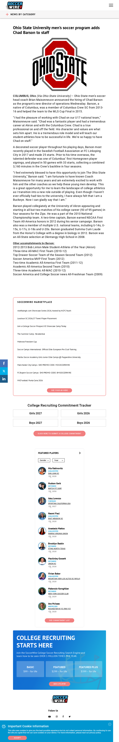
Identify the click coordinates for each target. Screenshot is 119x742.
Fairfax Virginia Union (58, 534)
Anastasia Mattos (56, 528)
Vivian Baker (54, 573)
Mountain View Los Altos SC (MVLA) (64, 579)
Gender (43, 460)
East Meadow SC (55, 519)
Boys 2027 (35, 422)
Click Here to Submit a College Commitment (59, 434)
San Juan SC (53, 473)
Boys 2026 (83, 422)
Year (56, 460)
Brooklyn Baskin (56, 543)
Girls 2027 (35, 413)
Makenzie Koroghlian (58, 588)
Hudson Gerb (54, 483)
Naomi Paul (54, 513)
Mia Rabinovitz (55, 468)
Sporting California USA (59, 504)
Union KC (52, 564)
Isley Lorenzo (54, 498)
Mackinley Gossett (57, 558)
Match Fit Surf (55, 488)
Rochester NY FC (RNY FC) (59, 609)
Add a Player (59, 684)
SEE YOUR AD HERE (59, 390)
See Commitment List (59, 620)
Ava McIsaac (54, 603)
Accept (17, 738)
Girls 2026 (83, 413)
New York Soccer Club (58, 594)
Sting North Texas (56, 549)
